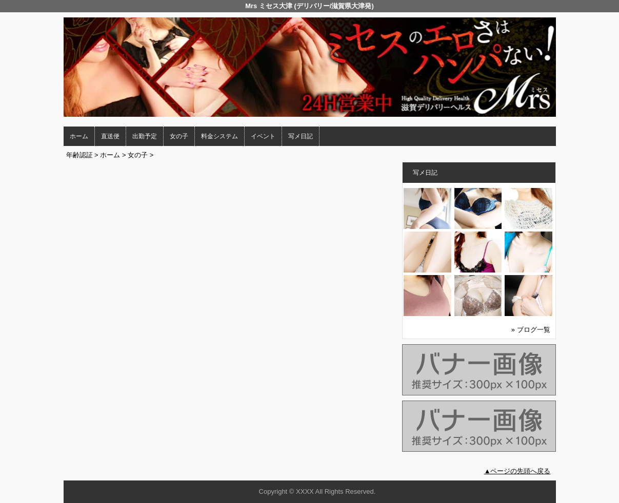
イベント (263, 136)
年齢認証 (79, 155)
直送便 (110, 136)
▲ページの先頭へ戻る (517, 471)
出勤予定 (144, 136)
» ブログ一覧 (530, 329)
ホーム (79, 136)
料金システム (219, 136)
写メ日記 (300, 136)
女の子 (179, 136)
